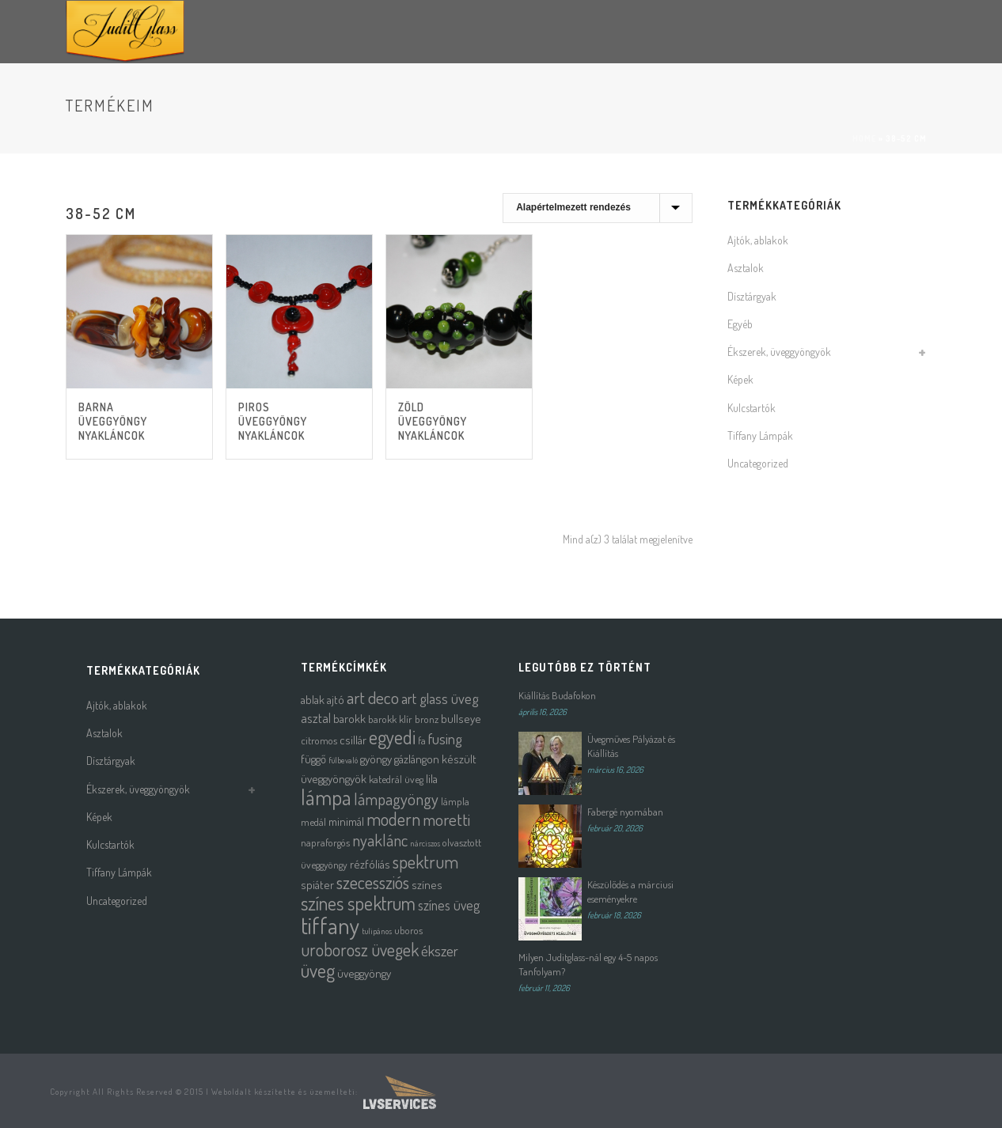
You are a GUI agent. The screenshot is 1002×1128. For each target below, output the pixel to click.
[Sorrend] (598, 208)
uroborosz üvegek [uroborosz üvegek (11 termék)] (360, 949)
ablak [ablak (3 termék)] (313, 699)
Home (864, 138)
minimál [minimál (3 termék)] (346, 821)
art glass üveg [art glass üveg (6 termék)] (440, 698)
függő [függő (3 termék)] (313, 759)
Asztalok (745, 267)
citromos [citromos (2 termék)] (319, 740)
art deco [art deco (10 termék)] (373, 697)
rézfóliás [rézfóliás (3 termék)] (370, 864)
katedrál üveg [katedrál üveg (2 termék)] (396, 778)
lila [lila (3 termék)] (432, 778)
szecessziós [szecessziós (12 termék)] (372, 882)
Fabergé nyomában (625, 811)
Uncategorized (757, 463)
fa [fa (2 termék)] (422, 740)
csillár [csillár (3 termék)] (353, 740)
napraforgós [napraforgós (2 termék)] (325, 842)
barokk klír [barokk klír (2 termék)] (390, 718)
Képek (740, 379)
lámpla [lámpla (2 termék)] (455, 801)
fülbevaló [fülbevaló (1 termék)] (343, 760)
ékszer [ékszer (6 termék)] (439, 950)
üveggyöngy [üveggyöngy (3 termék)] (364, 973)
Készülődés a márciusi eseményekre (630, 891)
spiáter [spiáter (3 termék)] (317, 884)
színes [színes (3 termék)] (427, 884)
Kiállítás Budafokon (557, 695)
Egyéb (740, 324)
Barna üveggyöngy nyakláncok (112, 421)
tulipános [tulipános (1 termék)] (377, 931)
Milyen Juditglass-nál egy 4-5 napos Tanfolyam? (588, 964)
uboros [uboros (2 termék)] (408, 930)
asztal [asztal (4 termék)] (316, 718)
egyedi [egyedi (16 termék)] (392, 737)
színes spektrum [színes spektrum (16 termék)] (358, 903)
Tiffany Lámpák (760, 435)
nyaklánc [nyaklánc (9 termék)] (380, 840)
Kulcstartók (751, 407)
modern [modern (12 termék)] (393, 819)
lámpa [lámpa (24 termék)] (326, 797)
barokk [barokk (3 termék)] (349, 718)
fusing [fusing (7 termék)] (445, 738)
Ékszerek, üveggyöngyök (779, 351)
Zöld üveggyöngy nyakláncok (432, 421)
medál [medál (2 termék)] (313, 821)
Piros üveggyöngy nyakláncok (272, 421)
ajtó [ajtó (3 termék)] (335, 699)
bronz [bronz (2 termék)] (426, 718)
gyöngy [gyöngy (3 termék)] (376, 759)
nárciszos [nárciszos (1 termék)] (425, 843)
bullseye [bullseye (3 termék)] (461, 718)
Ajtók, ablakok (757, 240)
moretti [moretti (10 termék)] (446, 819)
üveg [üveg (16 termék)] (318, 970)
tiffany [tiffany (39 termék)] (330, 925)
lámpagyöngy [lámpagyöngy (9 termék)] (396, 799)
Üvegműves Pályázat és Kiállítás (631, 745)
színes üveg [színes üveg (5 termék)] (449, 905)
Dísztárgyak (751, 296)
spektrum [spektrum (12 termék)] (425, 861)
